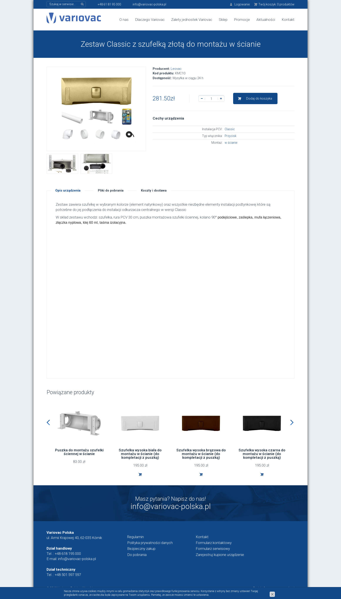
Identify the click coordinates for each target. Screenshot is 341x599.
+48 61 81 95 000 (109, 4)
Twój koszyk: (276, 4)
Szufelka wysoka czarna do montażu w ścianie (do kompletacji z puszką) (262, 454)
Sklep (223, 19)
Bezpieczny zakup (141, 548)
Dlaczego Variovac (150, 19)
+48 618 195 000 (68, 553)
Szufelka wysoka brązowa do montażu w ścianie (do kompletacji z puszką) (201, 454)
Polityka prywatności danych (150, 543)
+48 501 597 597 (68, 574)
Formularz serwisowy (213, 548)
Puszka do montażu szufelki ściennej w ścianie (79, 452)
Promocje (242, 19)
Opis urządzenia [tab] (67, 190)
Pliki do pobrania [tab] (111, 190)
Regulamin (135, 537)
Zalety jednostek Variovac (191, 19)
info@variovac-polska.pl (149, 4)
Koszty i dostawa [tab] (154, 190)
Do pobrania (137, 554)
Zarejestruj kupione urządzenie (220, 554)
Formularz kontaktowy (214, 543)
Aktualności (265, 19)
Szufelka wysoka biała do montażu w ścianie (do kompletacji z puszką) (140, 454)
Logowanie (242, 4)
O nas (124, 19)
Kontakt (288, 19)
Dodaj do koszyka (259, 98)
